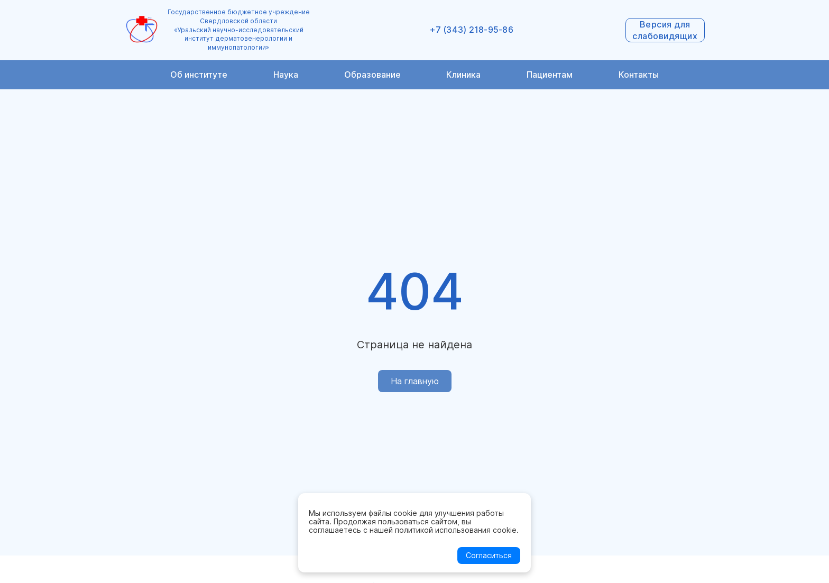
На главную (415, 381)
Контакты (639, 74)
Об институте (198, 74)
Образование (372, 74)
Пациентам (550, 74)
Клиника (463, 74)
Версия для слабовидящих (664, 30)
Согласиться (489, 555)
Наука (285, 74)
